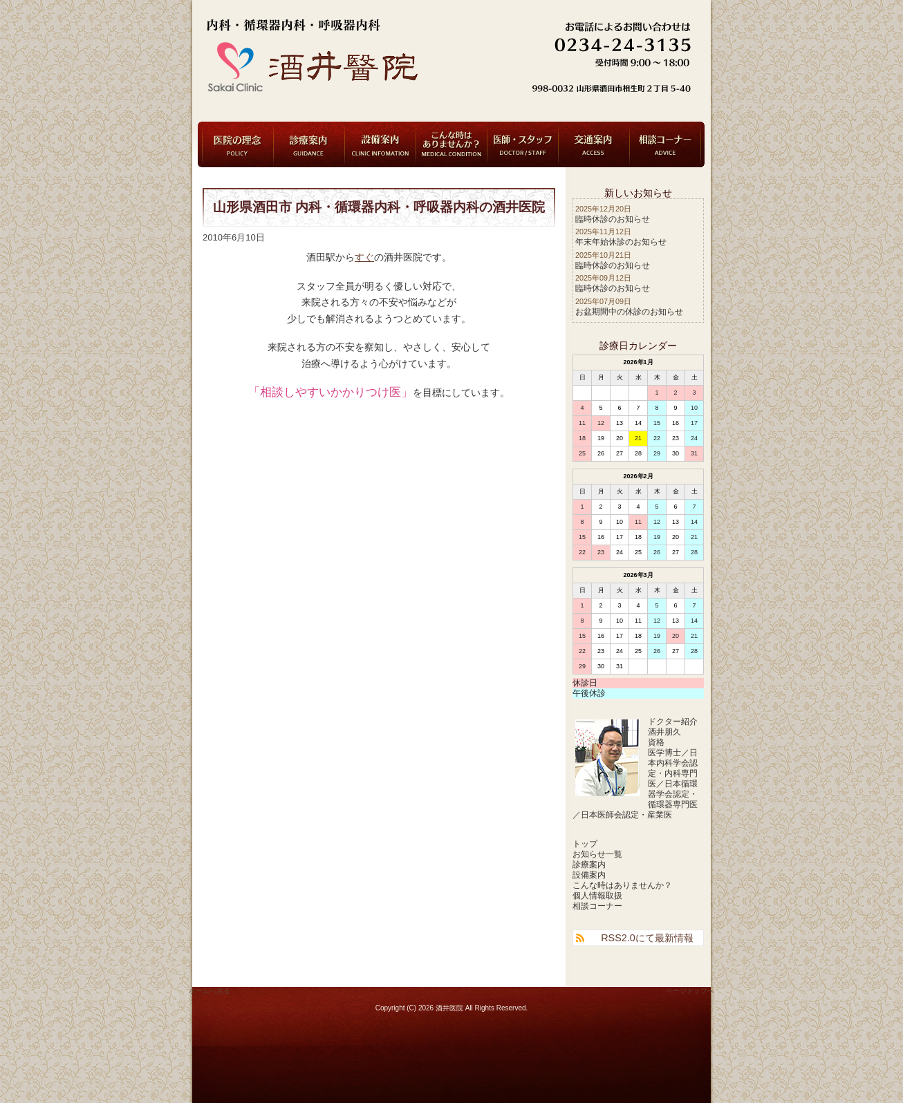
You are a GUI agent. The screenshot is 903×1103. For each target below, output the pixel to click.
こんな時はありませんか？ (451, 144)
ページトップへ (690, 990)
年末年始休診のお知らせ (621, 242)
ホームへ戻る (209, 990)
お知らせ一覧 (597, 854)
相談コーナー (665, 144)
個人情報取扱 (597, 896)
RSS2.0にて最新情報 (647, 937)
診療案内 (309, 144)
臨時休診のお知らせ (612, 219)
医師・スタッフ (522, 144)
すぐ (364, 257)
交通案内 (594, 144)
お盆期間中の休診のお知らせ (629, 312)
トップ (584, 844)
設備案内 (380, 144)
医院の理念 (238, 144)
